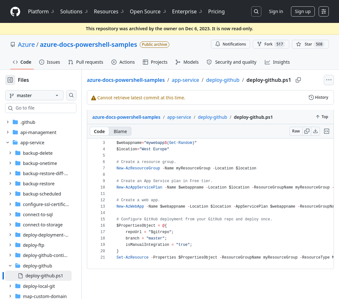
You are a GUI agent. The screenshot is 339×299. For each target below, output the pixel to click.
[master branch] (44, 95)
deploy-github (243, 78)
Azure (26, 44)
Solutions (74, 11)
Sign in (276, 11)
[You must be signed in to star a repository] (310, 44)
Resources (109, 11)
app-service (205, 78)
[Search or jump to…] (256, 11)
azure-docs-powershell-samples (88, 44)
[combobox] (53, 108)
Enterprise (187, 11)
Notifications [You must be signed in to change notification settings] (230, 44)
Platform (41, 11)
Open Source (148, 11)
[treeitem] (48, 276)
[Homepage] (15, 11)
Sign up (303, 11)
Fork (271, 44)
